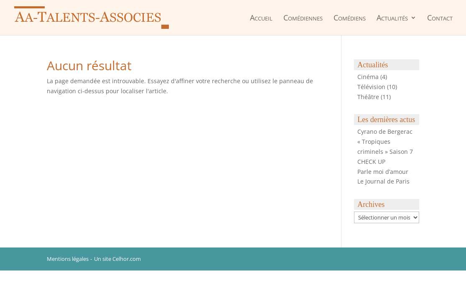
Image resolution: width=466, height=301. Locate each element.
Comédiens (350, 18)
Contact (440, 18)
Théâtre (368, 97)
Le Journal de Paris (383, 181)
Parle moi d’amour (382, 172)
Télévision (371, 87)
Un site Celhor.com (117, 259)
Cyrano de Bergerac (385, 131)
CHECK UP (371, 162)
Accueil (261, 18)
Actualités (392, 18)
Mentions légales (68, 259)
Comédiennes (303, 18)
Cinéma (368, 77)
